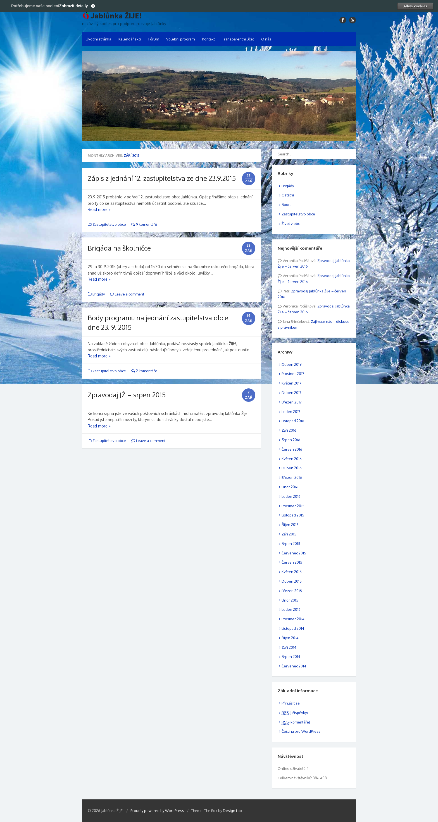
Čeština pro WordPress (301, 731)
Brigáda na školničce (119, 248)
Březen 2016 (292, 477)
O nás (266, 39)
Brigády (98, 294)
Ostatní (288, 195)
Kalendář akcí (129, 39)
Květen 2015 (292, 571)
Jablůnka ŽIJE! (116, 16)
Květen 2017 (291, 383)
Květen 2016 (292, 458)
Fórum (153, 39)
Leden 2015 (291, 609)
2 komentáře (144, 371)
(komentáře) (296, 722)
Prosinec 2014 (293, 619)
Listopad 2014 (293, 628)
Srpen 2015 (291, 543)
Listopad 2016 (293, 421)
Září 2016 (289, 430)
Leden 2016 (291, 496)
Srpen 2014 (291, 656)
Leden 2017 (291, 411)
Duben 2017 (291, 392)
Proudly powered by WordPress (157, 810)
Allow (415, 6)
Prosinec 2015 (293, 506)
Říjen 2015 (290, 524)
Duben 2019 (291, 364)
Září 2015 (289, 534)
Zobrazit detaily (73, 6)
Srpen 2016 (291, 440)
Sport (286, 204)
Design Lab (232, 810)
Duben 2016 (292, 468)
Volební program (180, 39)
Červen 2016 (292, 449)
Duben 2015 (292, 581)
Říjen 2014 (290, 638)
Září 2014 (289, 647)
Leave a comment (127, 294)
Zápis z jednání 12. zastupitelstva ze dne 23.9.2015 (162, 178)
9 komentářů (144, 224)
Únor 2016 (290, 487)
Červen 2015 (292, 562)
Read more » (99, 209)
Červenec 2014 (294, 666)
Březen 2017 (292, 402)
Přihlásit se (291, 703)
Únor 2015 (290, 600)
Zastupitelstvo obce (109, 224)
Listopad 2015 (293, 515)
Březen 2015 (292, 590)
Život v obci (291, 223)
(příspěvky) (295, 712)
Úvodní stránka (98, 39)
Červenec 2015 (294, 553)
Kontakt (208, 39)
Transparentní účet (238, 39)
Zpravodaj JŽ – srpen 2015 (127, 394)
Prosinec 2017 (293, 373)
